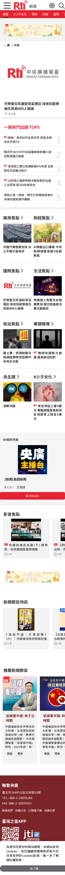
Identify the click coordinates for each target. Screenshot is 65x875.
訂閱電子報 (35, 810)
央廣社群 (49, 810)
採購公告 (20, 810)
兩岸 (34, 14)
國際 (56, 14)
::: (5, 45)
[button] (51, 6)
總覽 (5, 14)
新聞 (16, 45)
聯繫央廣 (10, 785)
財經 (45, 14)
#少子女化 (20, 14)
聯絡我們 (7, 810)
